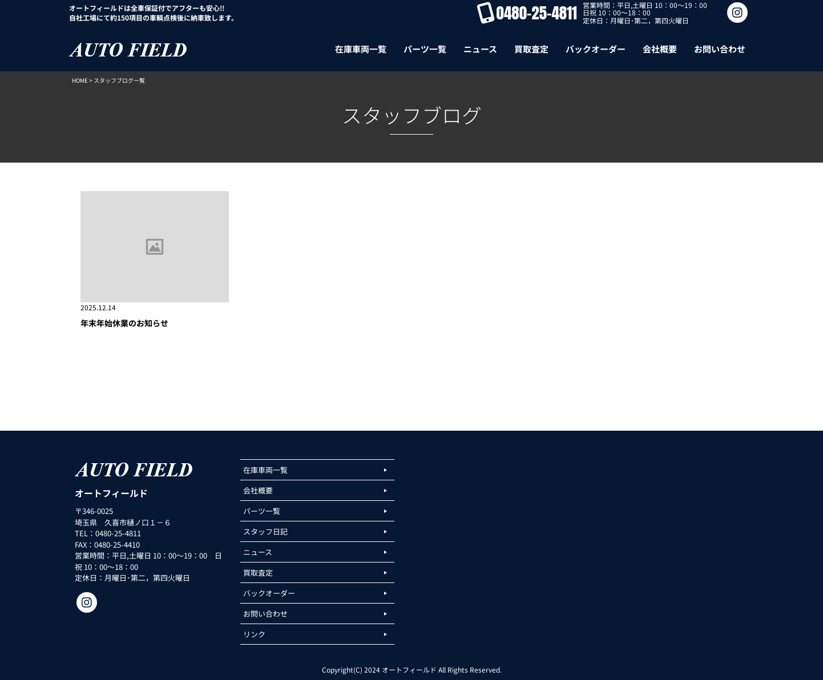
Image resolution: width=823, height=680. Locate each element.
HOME (80, 80)
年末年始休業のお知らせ (124, 323)
